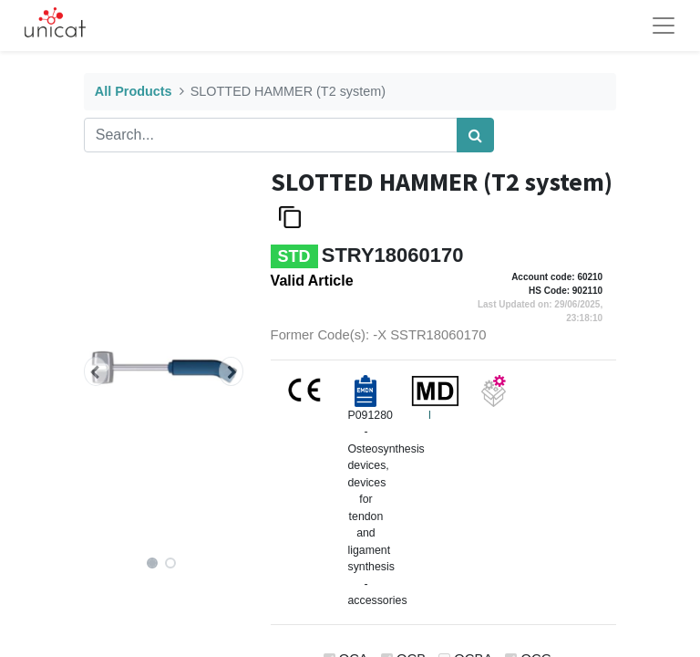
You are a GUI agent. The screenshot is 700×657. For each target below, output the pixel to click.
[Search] (475, 135)
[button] (96, 371)
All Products (133, 91)
